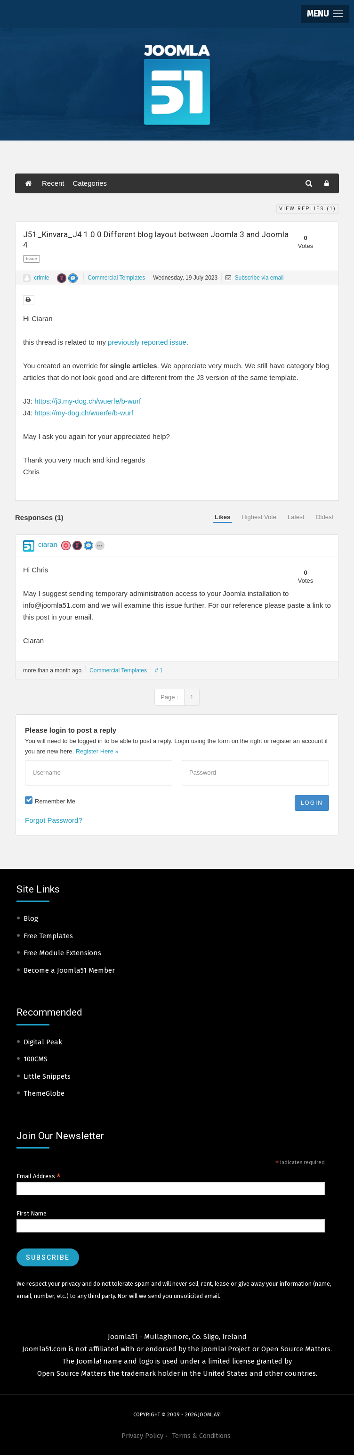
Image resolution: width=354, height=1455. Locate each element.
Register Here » (97, 751)
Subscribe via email (254, 277)
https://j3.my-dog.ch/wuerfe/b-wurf (87, 401)
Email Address (38, 1176)
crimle (41, 277)
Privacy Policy (142, 1436)
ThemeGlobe (44, 1093)
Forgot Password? (53, 820)
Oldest (324, 517)
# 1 (159, 670)
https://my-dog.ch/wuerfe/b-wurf (83, 413)
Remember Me (55, 801)
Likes (222, 517)
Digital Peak (43, 1042)
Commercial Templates (116, 277)
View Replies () (307, 209)
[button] (325, 14)
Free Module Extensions (62, 953)
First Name (31, 1213)
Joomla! (88, 1361)
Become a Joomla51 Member (69, 970)
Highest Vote (258, 517)
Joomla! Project (224, 1349)
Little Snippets (47, 1076)
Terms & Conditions (201, 1436)
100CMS (36, 1059)
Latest (296, 517)
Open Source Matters (295, 1349)
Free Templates (48, 936)
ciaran (47, 544)
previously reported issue (147, 342)
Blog (31, 918)
